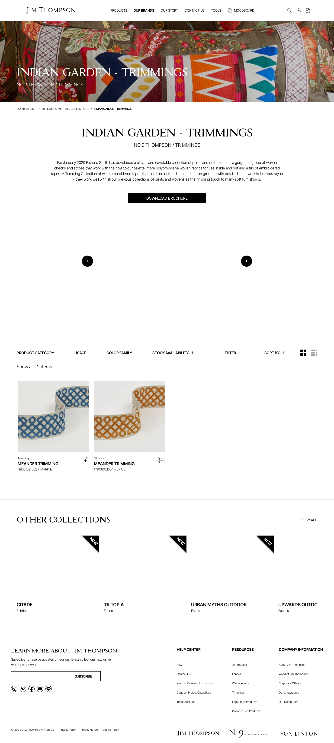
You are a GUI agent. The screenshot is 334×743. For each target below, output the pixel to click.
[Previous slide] (87, 261)
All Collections (77, 108)
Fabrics (236, 674)
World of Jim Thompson (293, 674)
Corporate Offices (290, 683)
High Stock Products (244, 702)
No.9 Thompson (50, 108)
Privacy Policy (68, 729)
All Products (239, 664)
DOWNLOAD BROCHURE (167, 198)
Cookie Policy (111, 729)
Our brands (25, 108)
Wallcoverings (240, 683)
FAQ (179, 664)
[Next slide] (246, 261)
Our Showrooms (289, 692)
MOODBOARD (241, 10)
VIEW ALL (309, 520)
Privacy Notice (89, 729)
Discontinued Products (246, 711)
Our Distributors (288, 702)
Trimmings (238, 692)
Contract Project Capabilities (194, 692)
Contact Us (184, 674)
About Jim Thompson (292, 664)
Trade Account (186, 702)
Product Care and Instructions (195, 683)
